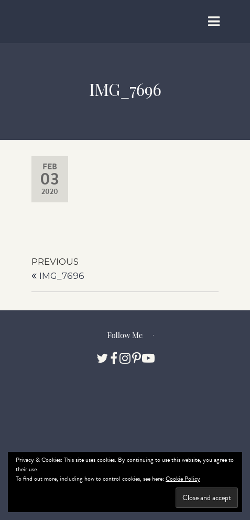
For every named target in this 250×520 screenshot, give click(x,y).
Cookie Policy (183, 478)
